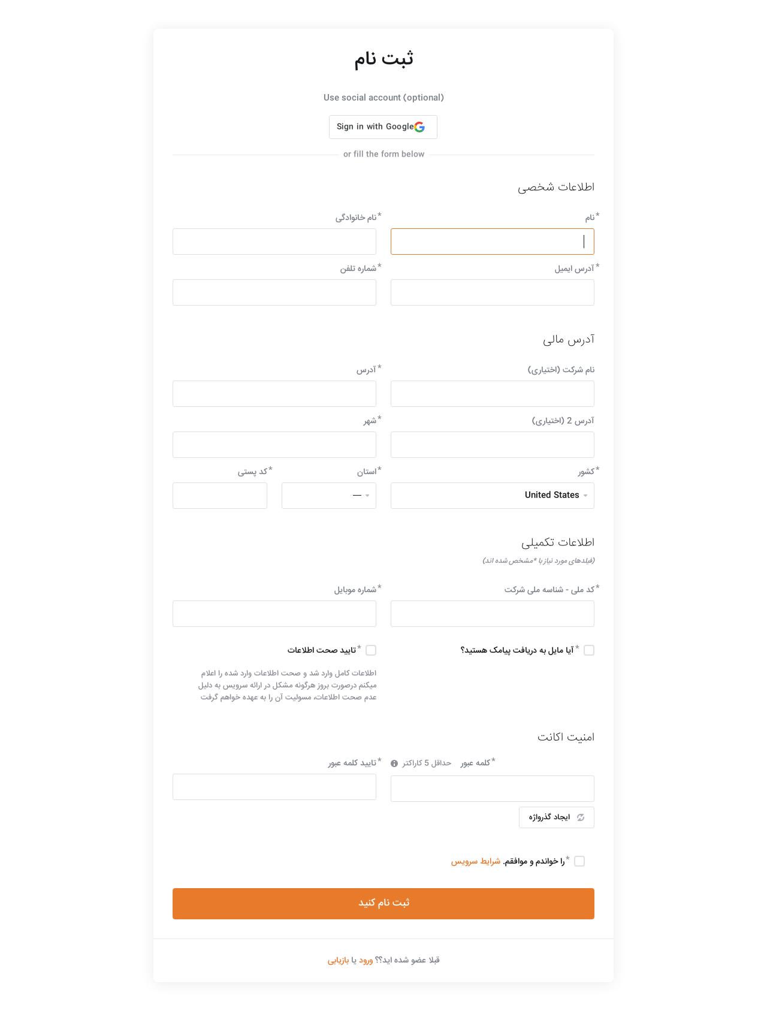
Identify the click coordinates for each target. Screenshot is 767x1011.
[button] (383, 127)
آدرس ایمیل (574, 269)
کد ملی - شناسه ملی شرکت (549, 590)
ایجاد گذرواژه (556, 817)
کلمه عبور (475, 763)
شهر (370, 421)
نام (589, 218)
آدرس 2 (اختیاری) (563, 421)
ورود (366, 960)
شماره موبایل (355, 590)
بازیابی (338, 960)
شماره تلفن (358, 269)
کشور (586, 472)
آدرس (366, 370)
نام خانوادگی (356, 218)
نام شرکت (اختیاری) (561, 370)
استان (366, 472)
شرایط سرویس (475, 861)
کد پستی (252, 472)
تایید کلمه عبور (352, 763)
